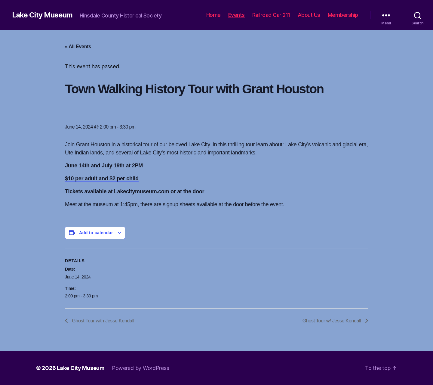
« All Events (78, 46)
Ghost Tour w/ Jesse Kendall (332, 320)
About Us (309, 15)
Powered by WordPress (140, 368)
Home (213, 15)
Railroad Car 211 (271, 15)
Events (236, 15)
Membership (343, 15)
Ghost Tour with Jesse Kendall (102, 320)
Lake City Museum (42, 15)
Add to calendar (96, 232)
